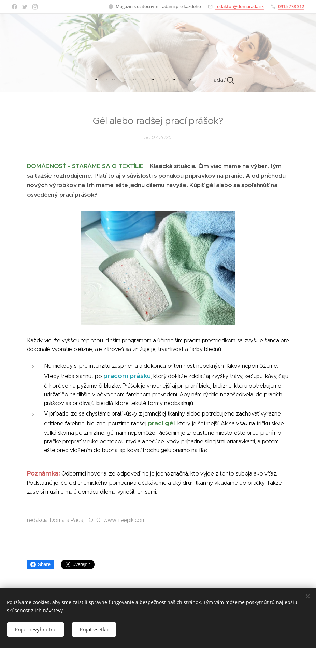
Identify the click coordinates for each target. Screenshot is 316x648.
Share (40, 564)
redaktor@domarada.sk (239, 6)
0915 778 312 (291, 6)
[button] (215, 80)
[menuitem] (82, 80)
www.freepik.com (124, 520)
